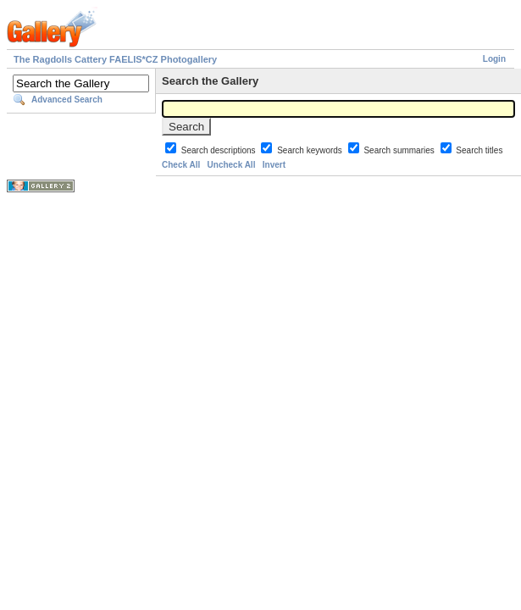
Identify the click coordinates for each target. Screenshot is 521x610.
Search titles (479, 150)
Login (494, 59)
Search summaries (399, 150)
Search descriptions (219, 150)
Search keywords (310, 150)
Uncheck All (232, 164)
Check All (181, 164)
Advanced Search (67, 99)
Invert (274, 164)
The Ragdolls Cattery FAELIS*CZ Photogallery (115, 59)
